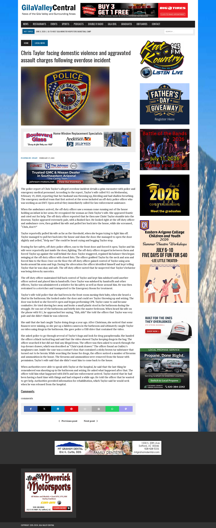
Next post (91, 421)
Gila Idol (112, 24)
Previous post (68, 421)
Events (54, 24)
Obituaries (141, 24)
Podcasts (79, 24)
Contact (156, 24)
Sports (65, 24)
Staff (34, 158)
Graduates (126, 24)
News (25, 24)
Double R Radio (95, 24)
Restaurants (39, 24)
